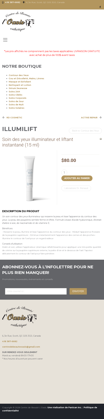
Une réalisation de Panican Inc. (64, 407)
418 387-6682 (12, 2)
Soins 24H (14, 91)
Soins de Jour (16, 101)
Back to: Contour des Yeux (85, 130)
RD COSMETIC (14, 117)
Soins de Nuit (16, 104)
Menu (5, 40)
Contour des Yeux (19, 75)
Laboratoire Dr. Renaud (76, 188)
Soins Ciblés (15, 95)
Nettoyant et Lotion (20, 85)
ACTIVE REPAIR (89, 117)
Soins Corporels (17, 98)
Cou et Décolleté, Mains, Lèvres (26, 78)
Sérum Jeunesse (18, 88)
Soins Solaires (16, 108)
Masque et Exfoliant (20, 81)
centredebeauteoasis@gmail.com (21, 346)
